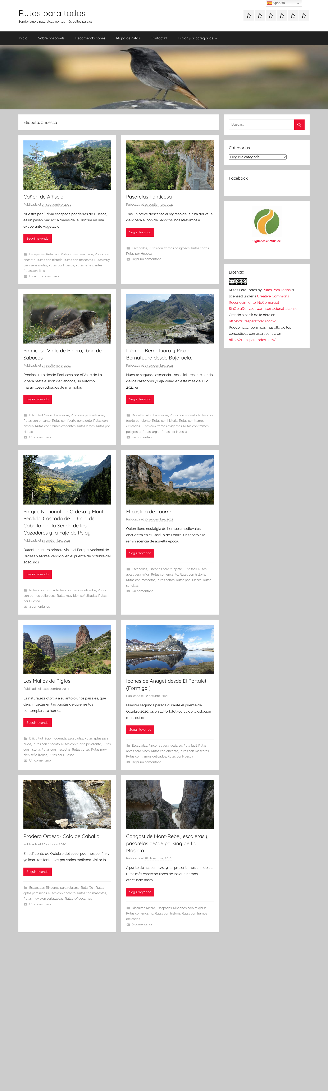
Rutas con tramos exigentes (55, 426)
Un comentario (40, 437)
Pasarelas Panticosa (149, 196)
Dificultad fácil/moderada (47, 738)
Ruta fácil (52, 254)
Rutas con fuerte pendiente (72, 421)
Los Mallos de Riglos (46, 681)
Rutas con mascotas (78, 260)
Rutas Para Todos (277, 290)
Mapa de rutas (128, 38)
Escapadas (37, 254)
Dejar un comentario (44, 276)
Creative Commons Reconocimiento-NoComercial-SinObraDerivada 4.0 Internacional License (263, 302)
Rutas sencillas (34, 271)
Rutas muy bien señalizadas (77, 596)
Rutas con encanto (37, 421)
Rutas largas (86, 426)
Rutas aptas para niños (77, 254)
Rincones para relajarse (87, 415)
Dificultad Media (41, 415)
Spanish (276, 3)
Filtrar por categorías (198, 38)
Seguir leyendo (38, 238)
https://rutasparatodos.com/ (252, 321)
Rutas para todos (52, 13)
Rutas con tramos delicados (76, 590)
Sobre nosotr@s (51, 38)
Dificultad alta (141, 415)
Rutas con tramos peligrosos (169, 248)
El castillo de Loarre (148, 511)
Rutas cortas (200, 248)
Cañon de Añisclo (43, 196)
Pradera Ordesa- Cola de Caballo (61, 836)
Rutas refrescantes (89, 265)
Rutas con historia (49, 260)
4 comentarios (39, 606)
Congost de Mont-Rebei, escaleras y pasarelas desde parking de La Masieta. (167, 843)
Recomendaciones (90, 38)
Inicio (23, 38)
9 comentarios (142, 924)
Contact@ (159, 38)
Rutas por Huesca (61, 265)
